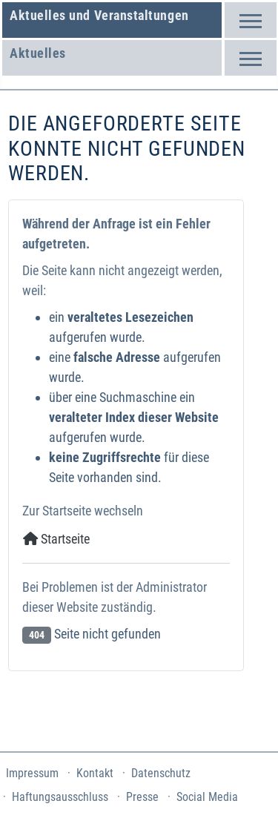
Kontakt (94, 773)
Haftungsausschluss (60, 797)
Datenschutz (161, 773)
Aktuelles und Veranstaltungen (99, 15)
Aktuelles (38, 53)
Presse (142, 797)
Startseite (56, 539)
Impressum (32, 773)
